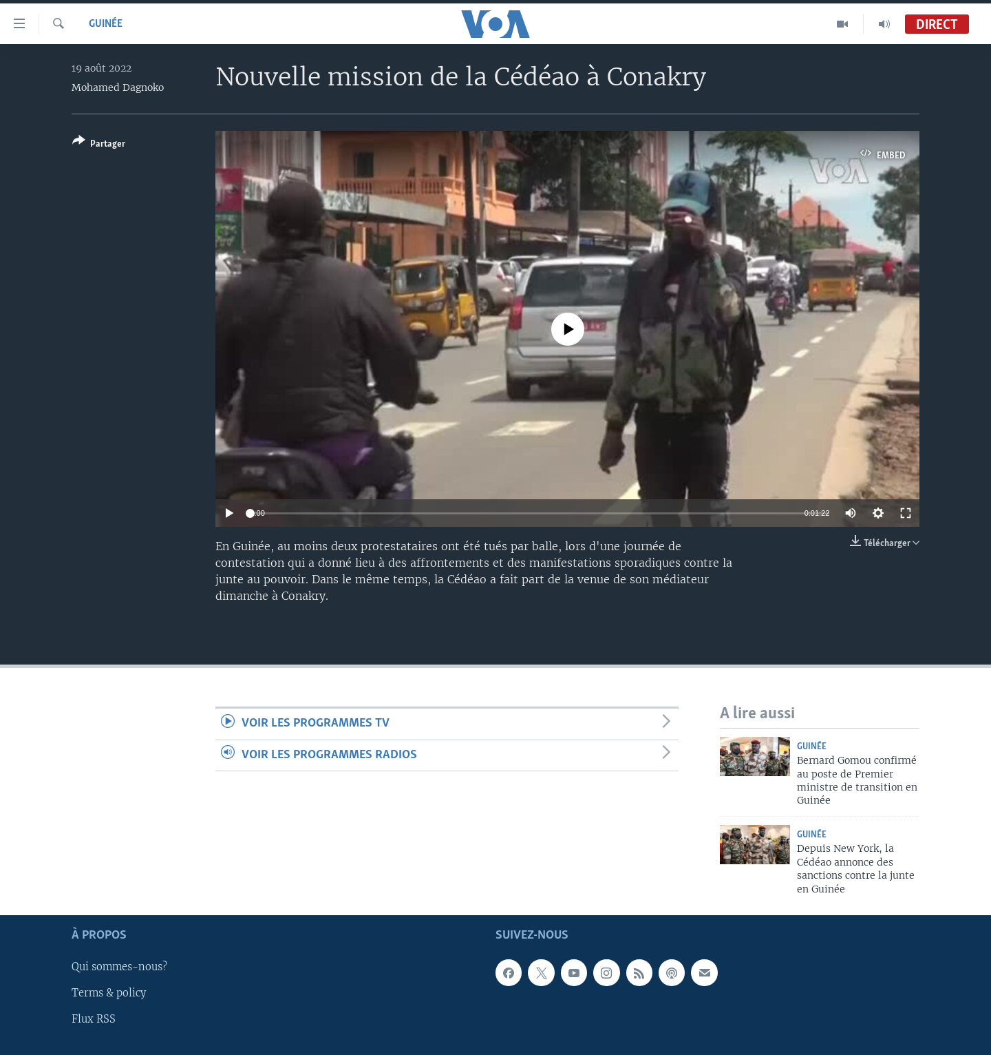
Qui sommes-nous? (119, 967)
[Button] (98, 145)
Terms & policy (109, 993)
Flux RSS (94, 1019)
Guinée (105, 24)
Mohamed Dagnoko (118, 87)
